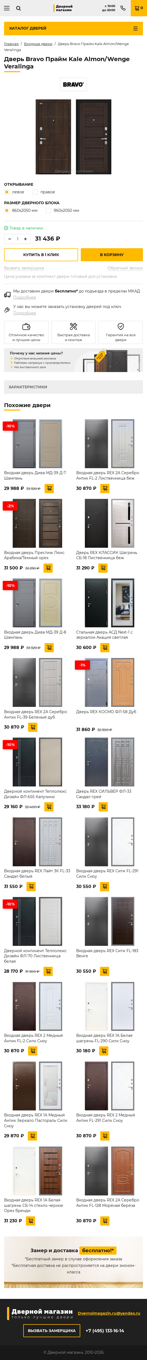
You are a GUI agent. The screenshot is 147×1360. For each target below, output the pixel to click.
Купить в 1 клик (41, 254)
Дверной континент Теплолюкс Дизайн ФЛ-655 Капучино (35, 794)
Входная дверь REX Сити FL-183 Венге (107, 953)
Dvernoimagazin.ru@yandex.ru (109, 1313)
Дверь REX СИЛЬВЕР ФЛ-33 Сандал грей (103, 794)
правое (43, 192)
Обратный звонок (125, 268)
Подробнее (24, 297)
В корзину (112, 254)
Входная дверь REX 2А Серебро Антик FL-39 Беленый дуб (35, 714)
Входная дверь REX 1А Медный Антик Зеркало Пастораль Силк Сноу (35, 1120)
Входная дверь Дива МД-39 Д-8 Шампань (35, 635)
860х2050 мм (21, 210)
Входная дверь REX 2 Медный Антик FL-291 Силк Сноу (105, 1118)
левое (14, 192)
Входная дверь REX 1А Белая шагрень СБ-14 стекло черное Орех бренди (33, 1205)
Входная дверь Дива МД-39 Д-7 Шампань (35, 475)
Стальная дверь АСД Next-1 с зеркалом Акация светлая (104, 635)
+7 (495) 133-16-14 (105, 1330)
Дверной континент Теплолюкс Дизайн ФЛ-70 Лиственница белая (35, 956)
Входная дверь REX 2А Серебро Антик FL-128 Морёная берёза (107, 1203)
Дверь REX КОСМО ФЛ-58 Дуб (106, 711)
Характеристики (28, 387)
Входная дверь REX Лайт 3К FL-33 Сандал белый (37, 873)
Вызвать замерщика (24, 268)
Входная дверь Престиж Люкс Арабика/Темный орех (34, 555)
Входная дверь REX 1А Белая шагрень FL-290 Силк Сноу (104, 1038)
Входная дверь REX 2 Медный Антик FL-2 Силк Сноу (33, 1038)
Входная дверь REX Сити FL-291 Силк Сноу (107, 873)
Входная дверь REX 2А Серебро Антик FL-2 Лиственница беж (107, 475)
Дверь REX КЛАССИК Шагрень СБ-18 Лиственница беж (106, 555)
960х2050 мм (62, 210)
